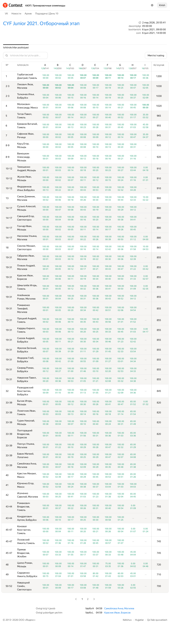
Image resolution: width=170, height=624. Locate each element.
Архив (28, 13)
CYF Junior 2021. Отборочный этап (41, 23)
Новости (16, 13)
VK (6, 13)
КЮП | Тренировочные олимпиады (45, 5)
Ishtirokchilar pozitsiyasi (16, 47)
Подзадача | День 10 (46, 13)
